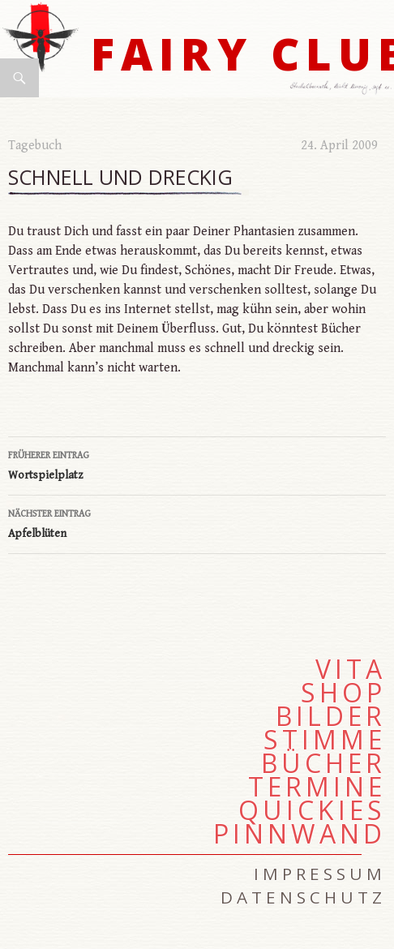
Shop (343, 692)
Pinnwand (299, 833)
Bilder (331, 716)
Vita (350, 669)
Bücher (323, 763)
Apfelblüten (197, 522)
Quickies (312, 810)
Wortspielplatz (197, 464)
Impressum (320, 873)
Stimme (324, 739)
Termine (317, 786)
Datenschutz (303, 897)
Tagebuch (35, 145)
